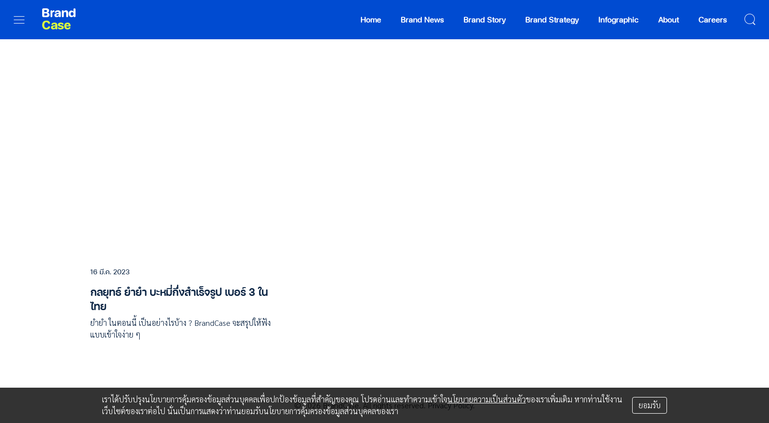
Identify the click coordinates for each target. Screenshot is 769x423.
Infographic (618, 19)
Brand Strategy (552, 19)
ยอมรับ (650, 405)
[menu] (19, 19)
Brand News (422, 19)
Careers (712, 19)
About (668, 19)
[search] (750, 19)
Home (370, 19)
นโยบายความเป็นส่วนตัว (486, 399)
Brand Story (484, 19)
